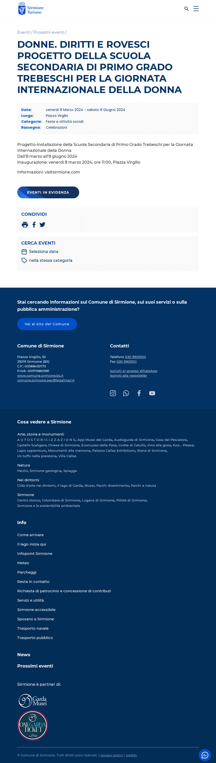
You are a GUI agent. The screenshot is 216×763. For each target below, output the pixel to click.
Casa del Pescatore (171, 440)
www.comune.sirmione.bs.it (40, 375)
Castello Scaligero (31, 445)
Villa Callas (67, 456)
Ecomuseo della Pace (99, 445)
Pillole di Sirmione (131, 500)
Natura (23, 465)
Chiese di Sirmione (63, 445)
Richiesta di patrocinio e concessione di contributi (64, 591)
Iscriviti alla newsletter (128, 375)
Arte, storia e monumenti (40, 434)
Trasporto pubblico (35, 637)
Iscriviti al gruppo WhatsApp (133, 371)
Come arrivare (30, 534)
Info (21, 523)
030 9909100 (135, 357)
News (23, 655)
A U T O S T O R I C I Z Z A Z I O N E (46, 440)
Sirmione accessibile (36, 609)
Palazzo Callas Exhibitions (113, 450)
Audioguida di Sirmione (134, 440)
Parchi (22, 471)
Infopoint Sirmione (34, 553)
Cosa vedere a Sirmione (44, 422)
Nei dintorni (28, 480)
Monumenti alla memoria (69, 450)
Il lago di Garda (70, 485)
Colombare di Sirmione (61, 500)
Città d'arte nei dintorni (36, 485)
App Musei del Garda (94, 440)
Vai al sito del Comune (47, 324)
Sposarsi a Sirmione (35, 619)
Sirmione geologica (45, 471)
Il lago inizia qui (31, 544)
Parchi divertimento (112, 485)
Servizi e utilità (30, 600)
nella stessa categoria (46, 261)
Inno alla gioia (159, 445)
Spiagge (70, 471)
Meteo (23, 563)
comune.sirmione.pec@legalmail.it (45, 380)
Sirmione (25, 494)
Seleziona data (39, 252)
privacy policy (112, 755)
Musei (89, 485)
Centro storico (28, 500)
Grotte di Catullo (132, 445)
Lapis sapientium (31, 450)
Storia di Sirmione (151, 450)
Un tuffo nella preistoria (36, 456)
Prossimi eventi (35, 666)
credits (131, 755)
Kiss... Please (183, 445)
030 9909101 (127, 361)
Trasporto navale (33, 628)
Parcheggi (26, 572)
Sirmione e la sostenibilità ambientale (48, 506)
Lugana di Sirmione (98, 500)
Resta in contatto (33, 581)
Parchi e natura (143, 485)
